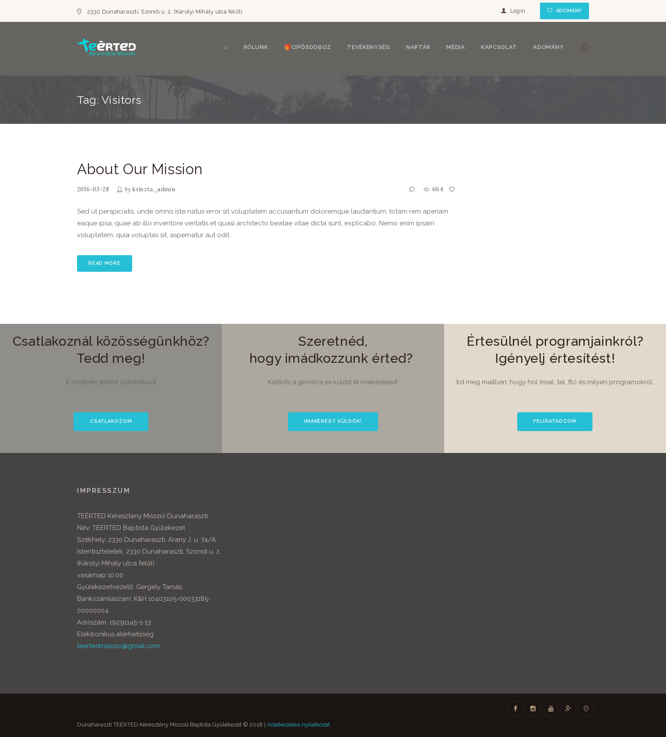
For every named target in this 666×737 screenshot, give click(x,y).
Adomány (569, 11)
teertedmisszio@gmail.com (118, 646)
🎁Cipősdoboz (307, 47)
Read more (104, 263)
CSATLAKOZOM (111, 421)
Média (455, 47)
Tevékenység (368, 47)
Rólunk (256, 47)
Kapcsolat (499, 47)
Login (517, 10)
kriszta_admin (154, 189)
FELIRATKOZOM (554, 421)
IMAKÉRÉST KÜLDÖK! (333, 421)
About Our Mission (140, 169)
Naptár (418, 47)
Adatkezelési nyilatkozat (298, 724)
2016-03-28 (93, 189)
